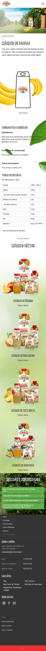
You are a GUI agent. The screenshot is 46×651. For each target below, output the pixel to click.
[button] (23, 648)
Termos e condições (7, 630)
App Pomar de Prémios (11, 584)
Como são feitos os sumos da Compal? (16, 498)
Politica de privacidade (8, 621)
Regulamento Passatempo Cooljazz (12, 588)
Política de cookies (7, 626)
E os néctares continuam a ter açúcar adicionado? (20, 503)
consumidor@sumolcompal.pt (12, 552)
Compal (6, 4)
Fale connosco (30, 581)
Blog (4, 581)
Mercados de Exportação (33, 584)
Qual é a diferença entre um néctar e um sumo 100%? (19, 493)
